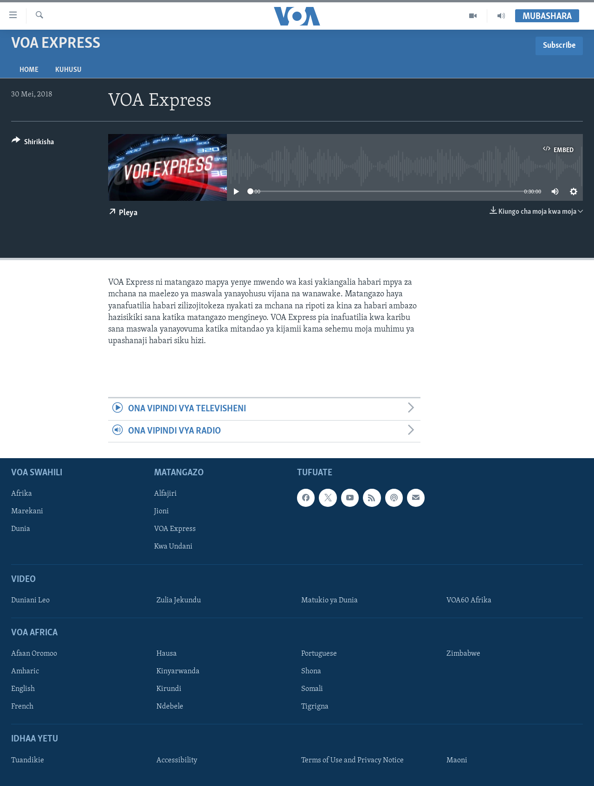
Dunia (20, 529)
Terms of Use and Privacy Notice (352, 760)
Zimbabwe (463, 654)
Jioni (161, 511)
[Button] (33, 143)
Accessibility (176, 760)
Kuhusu (68, 70)
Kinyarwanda (178, 671)
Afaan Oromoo (34, 654)
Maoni (456, 760)
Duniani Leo (30, 600)
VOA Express (175, 529)
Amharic (25, 671)
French (22, 706)
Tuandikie (27, 760)
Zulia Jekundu (178, 600)
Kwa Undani (173, 546)
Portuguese (319, 654)
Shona (311, 671)
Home (29, 70)
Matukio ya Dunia (329, 600)
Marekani (27, 511)
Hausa (166, 654)
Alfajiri (165, 494)
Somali (312, 689)
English (23, 689)
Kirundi (168, 689)
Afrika (21, 494)
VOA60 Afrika (468, 600)
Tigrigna (315, 706)
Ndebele (169, 706)
